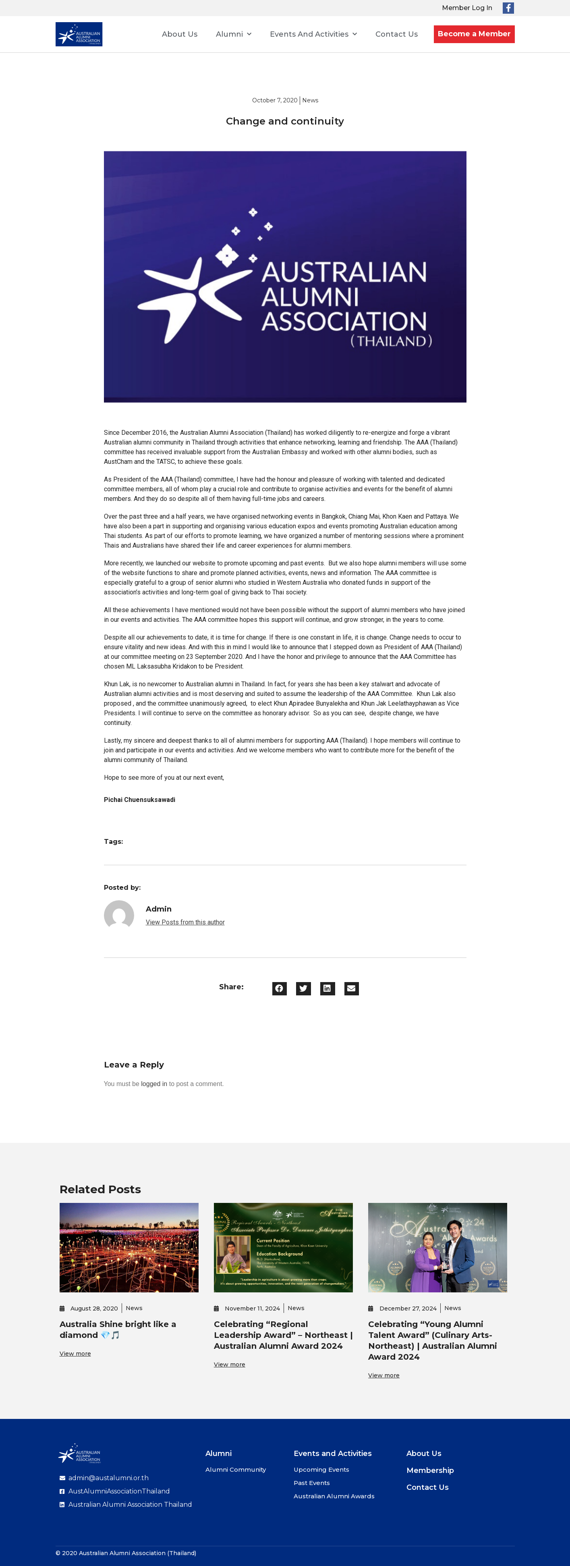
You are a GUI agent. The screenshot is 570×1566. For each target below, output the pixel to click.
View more (75, 1353)
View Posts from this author (185, 922)
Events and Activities (313, 34)
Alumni (233, 34)
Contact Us (396, 34)
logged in (154, 1083)
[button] (279, 988)
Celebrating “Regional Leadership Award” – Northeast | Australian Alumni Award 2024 (283, 1335)
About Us (179, 34)
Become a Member (474, 33)
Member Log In (467, 8)
